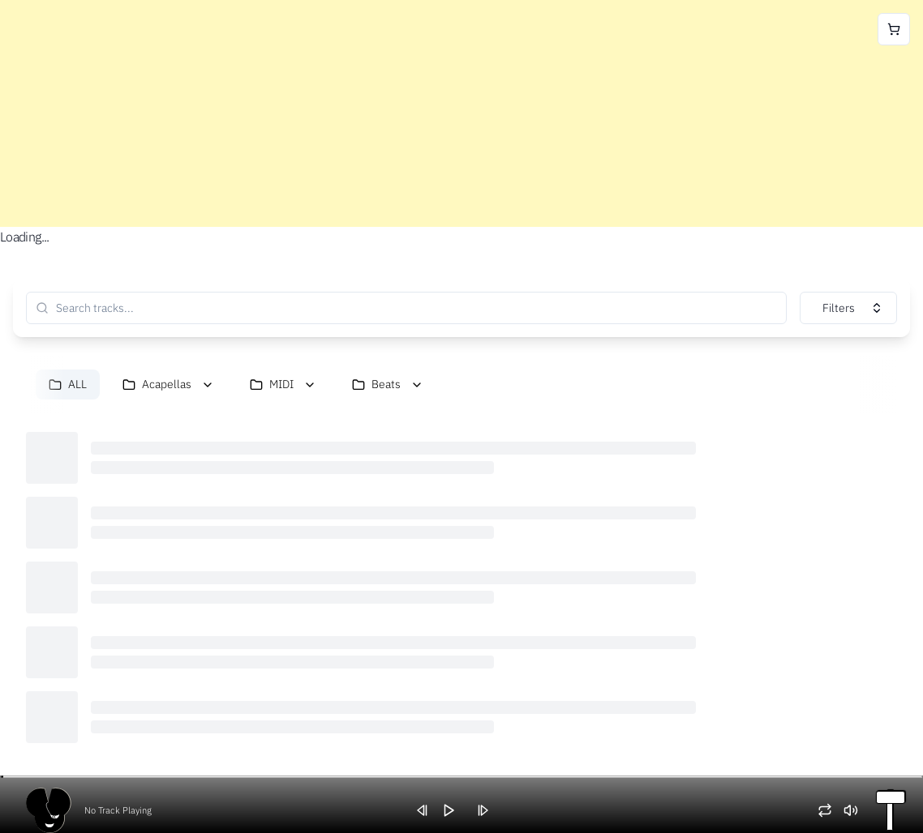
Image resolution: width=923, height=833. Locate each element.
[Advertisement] (461, 113)
